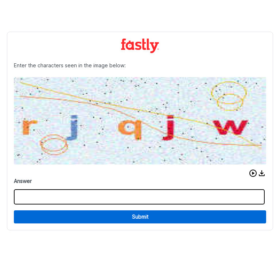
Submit (140, 217)
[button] (253, 173)
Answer (23, 181)
